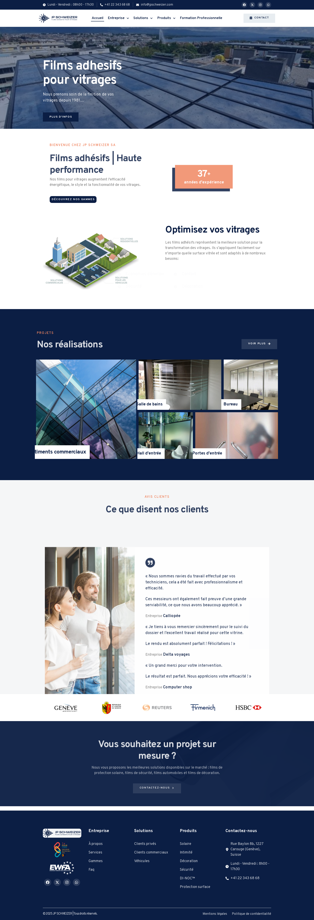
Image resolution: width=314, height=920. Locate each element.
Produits (166, 18)
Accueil (97, 18)
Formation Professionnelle (201, 18)
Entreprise (118, 18)
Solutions (143, 18)
